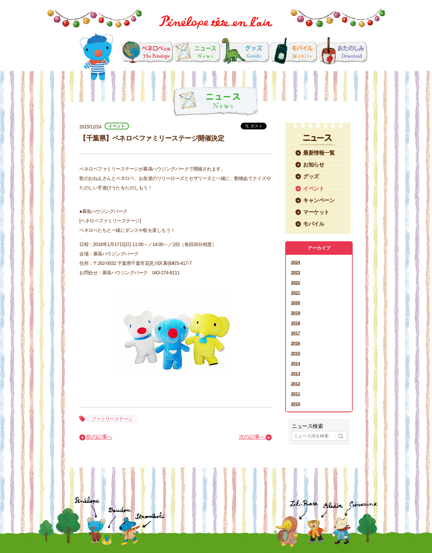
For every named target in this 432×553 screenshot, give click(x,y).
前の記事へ (99, 437)
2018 (295, 323)
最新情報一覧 (318, 153)
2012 (295, 383)
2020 (295, 302)
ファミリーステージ (112, 419)
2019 (295, 312)
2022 (295, 282)
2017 (295, 333)
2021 (295, 292)
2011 (295, 393)
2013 (295, 373)
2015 (295, 353)
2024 (295, 262)
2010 (295, 403)
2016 (295, 343)
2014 (295, 363)
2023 (295, 272)
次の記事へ (252, 437)
